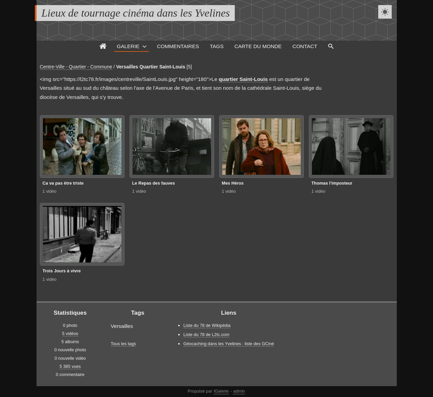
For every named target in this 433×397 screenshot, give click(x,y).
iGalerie (221, 391)
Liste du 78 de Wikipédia (206, 325)
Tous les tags (123, 343)
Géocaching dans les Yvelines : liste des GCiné (228, 343)
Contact (305, 46)
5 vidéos (70, 333)
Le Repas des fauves (153, 183)
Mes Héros (233, 183)
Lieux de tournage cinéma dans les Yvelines (136, 13)
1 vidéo (49, 191)
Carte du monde (258, 46)
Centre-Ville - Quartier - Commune (76, 66)
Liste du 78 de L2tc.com (206, 334)
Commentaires (178, 46)
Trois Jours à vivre (62, 270)
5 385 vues (70, 366)
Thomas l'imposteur (332, 183)
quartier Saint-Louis (243, 79)
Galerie (128, 46)
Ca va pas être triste (63, 183)
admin (239, 391)
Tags (217, 46)
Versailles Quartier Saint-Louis (150, 66)
